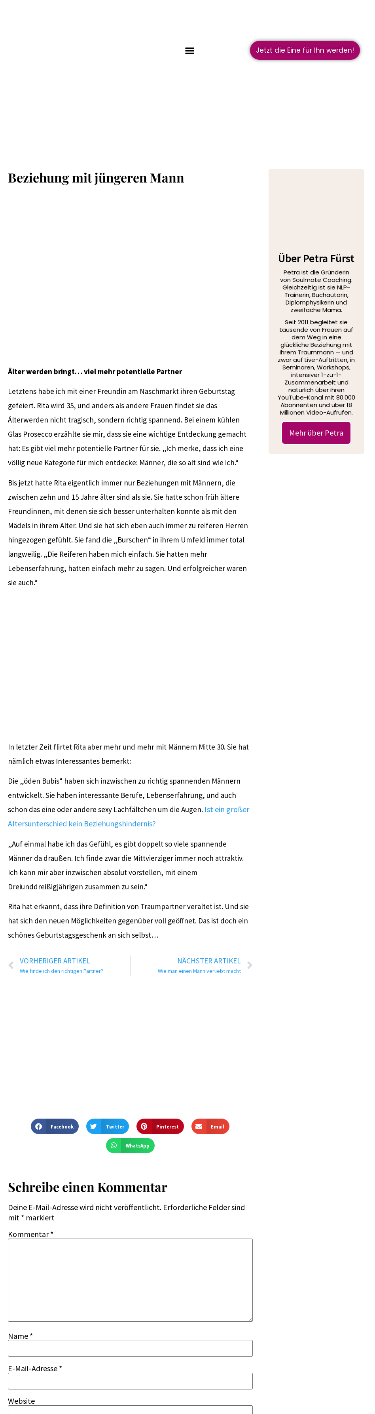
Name (20, 1336)
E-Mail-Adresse (35, 1368)
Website (21, 1401)
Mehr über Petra (316, 433)
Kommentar (30, 1234)
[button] (189, 50)
